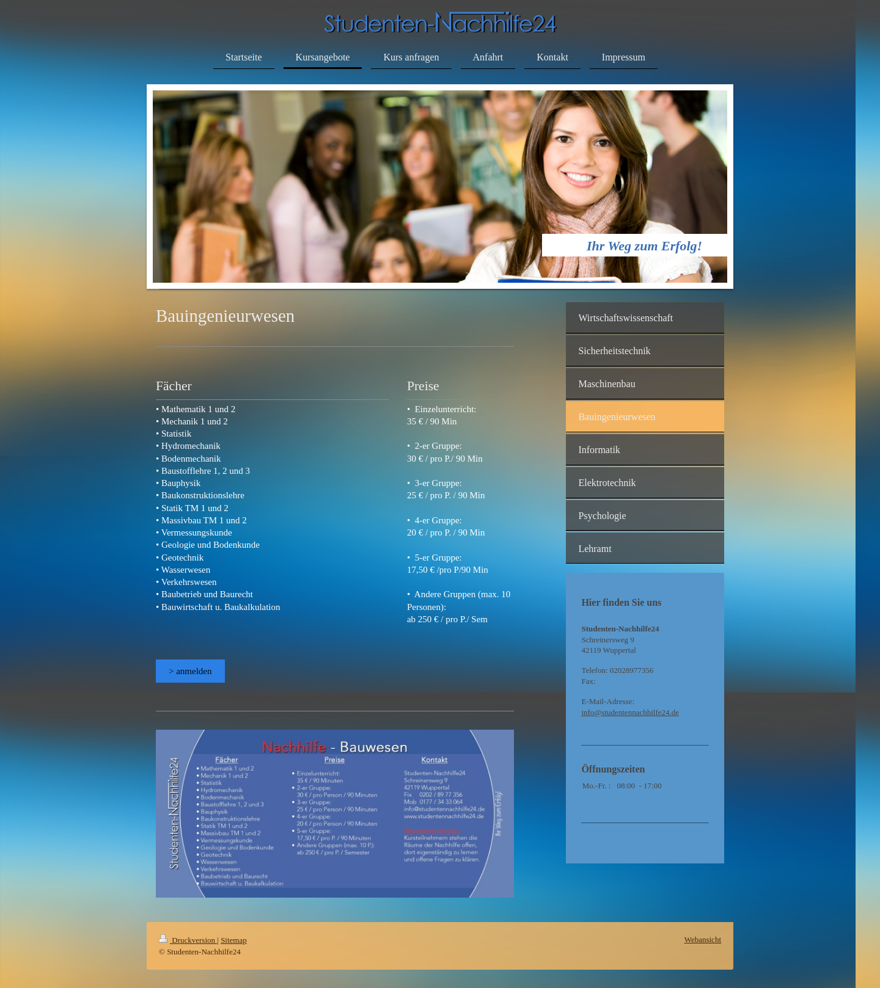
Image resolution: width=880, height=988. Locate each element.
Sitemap (234, 940)
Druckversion (188, 940)
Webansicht (702, 939)
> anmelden (190, 671)
